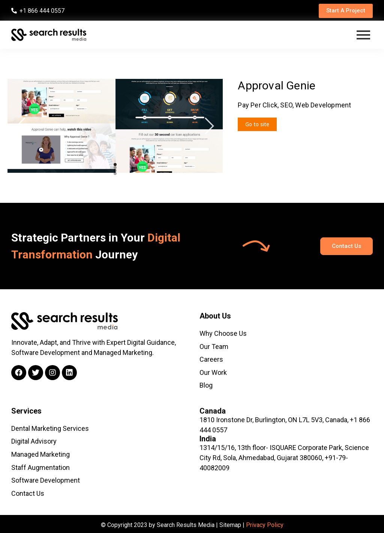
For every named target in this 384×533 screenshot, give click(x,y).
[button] (344, 11)
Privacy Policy (265, 522)
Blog (206, 384)
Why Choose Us (223, 333)
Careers (211, 359)
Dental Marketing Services (50, 427)
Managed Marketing (40, 453)
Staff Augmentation (40, 466)
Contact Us (27, 491)
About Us (215, 315)
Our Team (214, 346)
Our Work (213, 372)
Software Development (45, 478)
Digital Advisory (34, 440)
